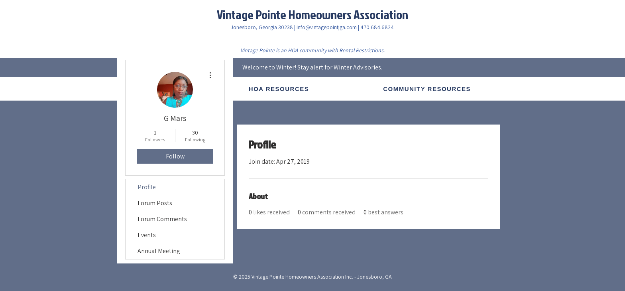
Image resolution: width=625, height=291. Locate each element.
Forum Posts (155, 203)
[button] (279, 88)
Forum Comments (162, 219)
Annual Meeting (159, 251)
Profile (147, 187)
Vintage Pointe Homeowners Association (312, 14)
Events (147, 235)
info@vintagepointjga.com (327, 27)
